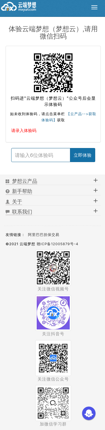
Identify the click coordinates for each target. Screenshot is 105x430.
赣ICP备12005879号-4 (57, 244)
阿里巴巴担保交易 (43, 235)
